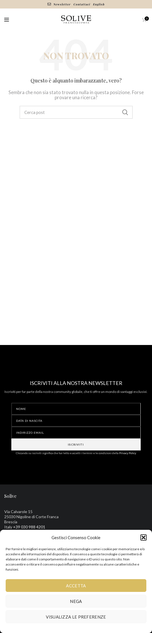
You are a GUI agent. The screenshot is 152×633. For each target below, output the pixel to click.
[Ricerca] (76, 112)
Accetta (76, 585)
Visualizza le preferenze (76, 616)
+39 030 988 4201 (29, 526)
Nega (76, 601)
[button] (143, 537)
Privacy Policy (127, 453)
